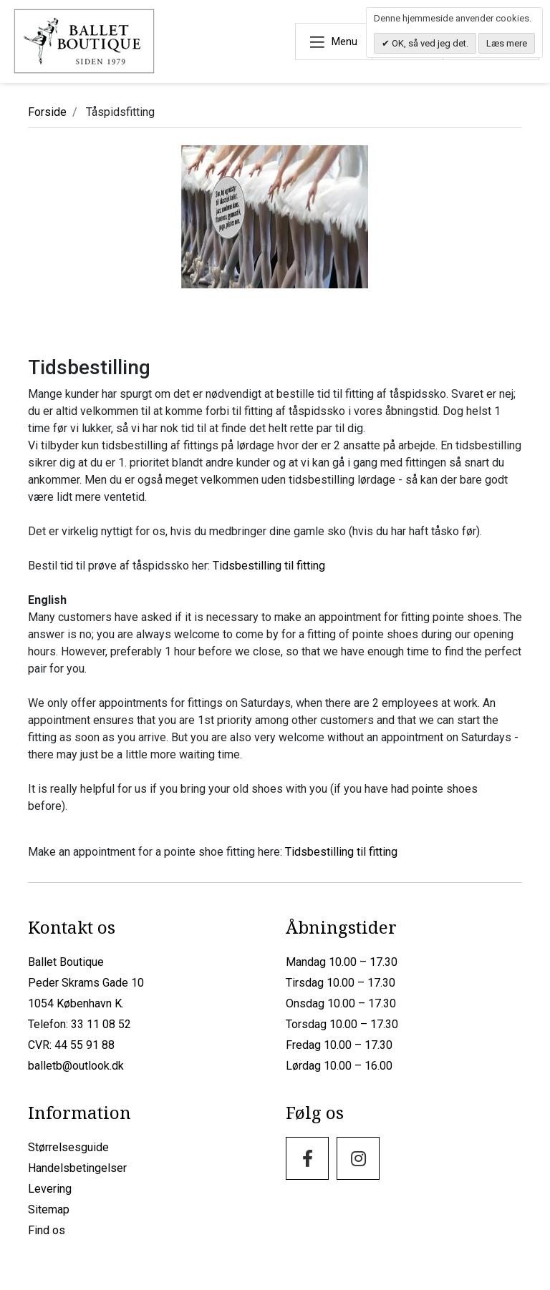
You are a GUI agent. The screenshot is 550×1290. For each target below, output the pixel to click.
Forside (47, 112)
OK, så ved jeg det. (429, 43)
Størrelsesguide (68, 1147)
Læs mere (506, 43)
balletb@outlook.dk (76, 1065)
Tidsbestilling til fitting (269, 565)
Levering (50, 1189)
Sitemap (48, 1209)
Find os (46, 1230)
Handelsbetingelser (77, 1168)
